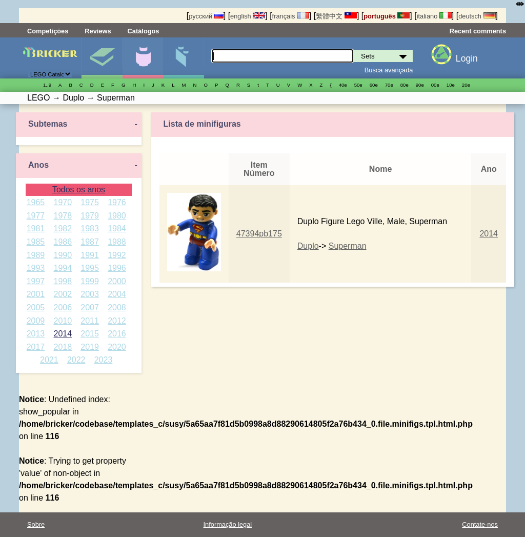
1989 (36, 255)
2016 (117, 333)
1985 (36, 241)
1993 (36, 268)
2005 (36, 307)
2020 (117, 347)
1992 (117, 255)
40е (343, 85)
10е (451, 85)
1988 (117, 241)
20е (466, 85)
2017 (36, 347)
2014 (62, 333)
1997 (36, 281)
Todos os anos (78, 189)
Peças (183, 58)
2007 (89, 307)
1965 (36, 202)
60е (374, 85)
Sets (102, 58)
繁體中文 (336, 16)
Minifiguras (143, 58)
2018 (62, 347)
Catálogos (143, 31)
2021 (49, 359)
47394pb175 (259, 233)
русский (206, 16)
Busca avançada (389, 70)
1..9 (47, 85)
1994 (62, 268)
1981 (36, 228)
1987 (89, 241)
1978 (62, 215)
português (387, 16)
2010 (62, 320)
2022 (76, 359)
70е (389, 85)
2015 (89, 333)
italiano (434, 16)
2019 (89, 347)
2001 (36, 294)
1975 (89, 202)
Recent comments (478, 31)
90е (420, 85)
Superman (348, 246)
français (290, 16)
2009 (36, 320)
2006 (62, 307)
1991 (89, 255)
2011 (89, 320)
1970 (62, 202)
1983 (89, 228)
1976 (117, 202)
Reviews (98, 31)
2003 (89, 294)
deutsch (476, 16)
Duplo (308, 246)
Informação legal (228, 524)
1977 (36, 215)
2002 (62, 294)
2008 (117, 307)
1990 (62, 255)
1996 (117, 268)
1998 (62, 281)
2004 (117, 294)
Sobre (36, 524)
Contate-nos (480, 524)
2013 (36, 333)
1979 (89, 215)
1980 (117, 215)
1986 (62, 241)
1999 (89, 281)
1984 (117, 228)
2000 (117, 281)
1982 (62, 228)
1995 (89, 268)
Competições (47, 31)
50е (358, 85)
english (247, 16)
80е (404, 85)
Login (467, 58)
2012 (117, 320)
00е (435, 85)
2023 (103, 359)
